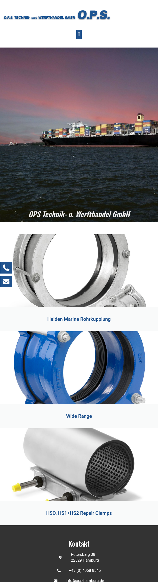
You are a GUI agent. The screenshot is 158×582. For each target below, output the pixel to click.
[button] (79, 34)
